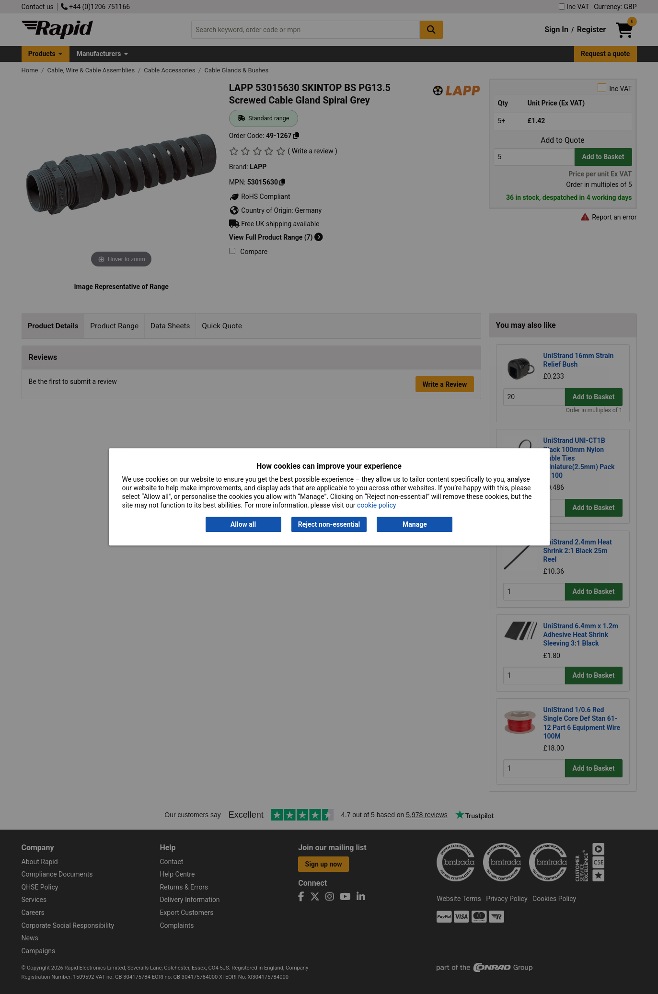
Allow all (243, 524)
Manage (415, 524)
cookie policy (376, 505)
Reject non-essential (329, 524)
